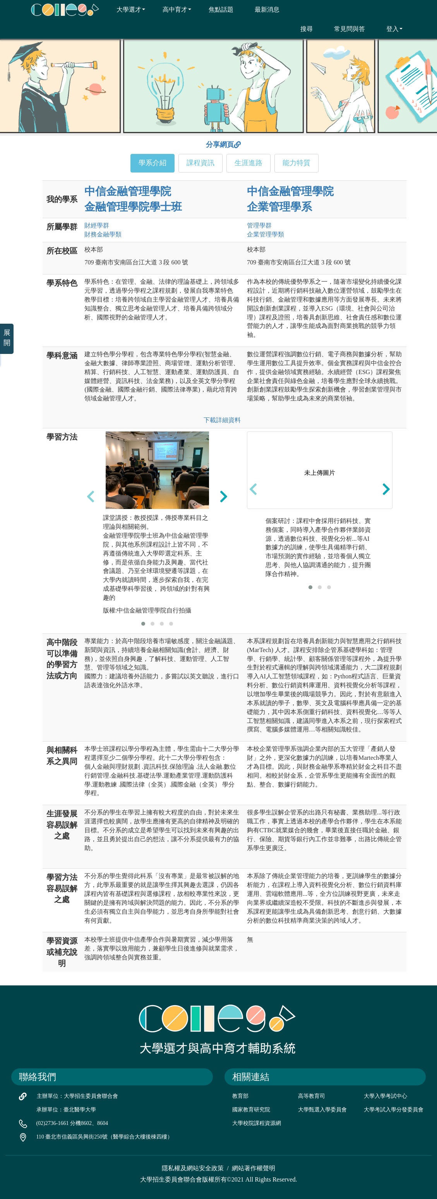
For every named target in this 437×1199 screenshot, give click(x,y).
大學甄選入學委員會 (322, 1110)
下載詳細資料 (222, 420)
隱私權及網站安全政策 (193, 1168)
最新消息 (262, 9)
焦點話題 (216, 9)
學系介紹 (152, 163)
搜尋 (302, 28)
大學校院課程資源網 (256, 1123)
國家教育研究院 (251, 1110)
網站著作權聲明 (253, 1168)
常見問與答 (344, 28)
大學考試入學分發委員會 (393, 1110)
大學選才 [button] (126, 9)
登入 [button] (390, 28)
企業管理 (265, 234)
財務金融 (103, 234)
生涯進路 (248, 163)
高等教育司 (311, 1096)
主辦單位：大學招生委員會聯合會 (77, 1096)
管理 (259, 225)
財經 (96, 225)
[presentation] (90, 496)
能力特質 (296, 163)
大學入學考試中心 (385, 1096)
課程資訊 (200, 163)
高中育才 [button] (172, 9)
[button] (143, 624)
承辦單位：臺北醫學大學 (66, 1110)
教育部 (240, 1096)
